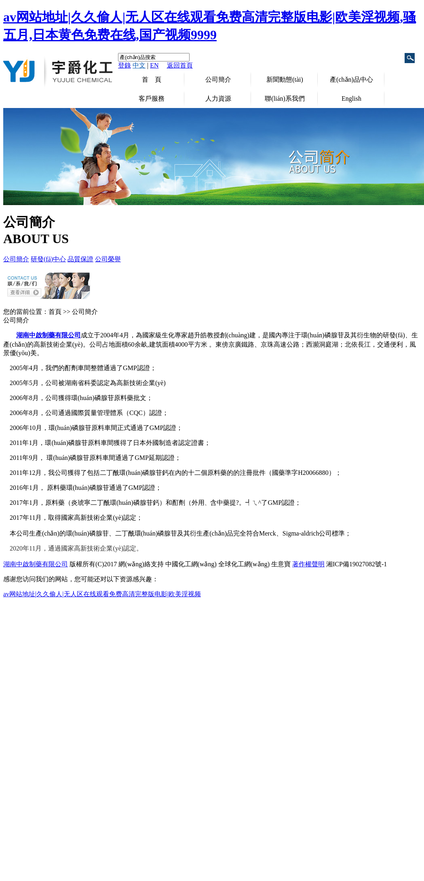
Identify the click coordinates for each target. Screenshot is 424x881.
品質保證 (80, 259)
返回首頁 (180, 65)
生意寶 (281, 564)
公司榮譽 (108, 259)
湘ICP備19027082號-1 (356, 564)
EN (154, 65)
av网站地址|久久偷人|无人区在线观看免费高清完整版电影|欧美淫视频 (102, 594)
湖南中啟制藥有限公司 (35, 564)
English (351, 98)
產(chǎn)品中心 (351, 79)
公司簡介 (218, 79)
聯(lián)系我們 (285, 98)
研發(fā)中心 (48, 259)
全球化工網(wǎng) (244, 564)
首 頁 (151, 79)
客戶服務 (152, 98)
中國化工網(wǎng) (191, 564)
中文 (139, 65)
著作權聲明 (308, 564)
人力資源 (218, 98)
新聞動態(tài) (284, 79)
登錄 (124, 65)
